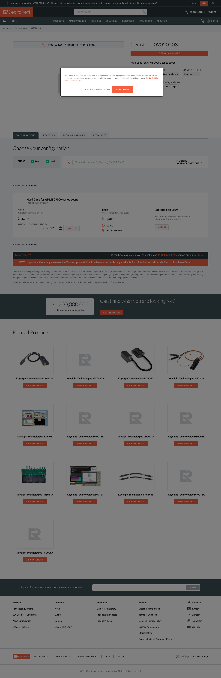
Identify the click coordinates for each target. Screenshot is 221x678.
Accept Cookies (122, 89)
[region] (111, 82)
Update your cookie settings (97, 89)
